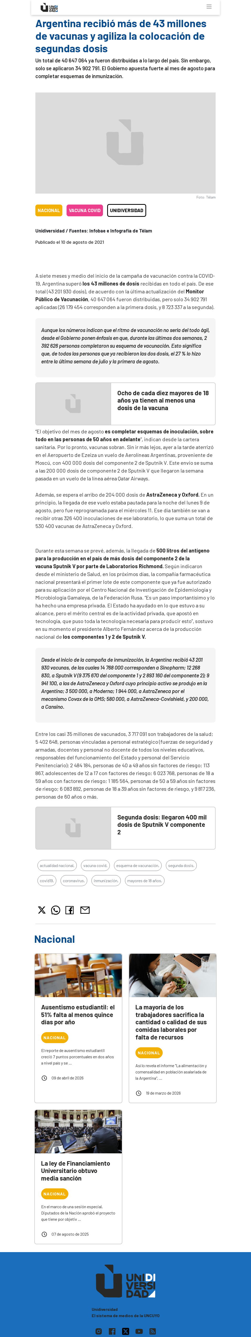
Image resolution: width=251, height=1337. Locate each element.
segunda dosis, (181, 865)
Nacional (49, 210)
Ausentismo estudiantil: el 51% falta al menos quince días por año (78, 1014)
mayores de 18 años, (144, 880)
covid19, (47, 880)
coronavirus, (74, 880)
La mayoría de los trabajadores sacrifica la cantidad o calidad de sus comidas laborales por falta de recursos (171, 1022)
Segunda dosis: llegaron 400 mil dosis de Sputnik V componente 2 (162, 824)
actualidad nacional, (57, 865)
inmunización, (106, 880)
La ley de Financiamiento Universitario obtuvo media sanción (75, 1170)
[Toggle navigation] (209, 6)
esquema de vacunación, (137, 865)
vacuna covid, (95, 865)
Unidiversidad (126, 210)
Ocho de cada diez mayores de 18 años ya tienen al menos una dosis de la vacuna (163, 400)
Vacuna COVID (85, 210)
